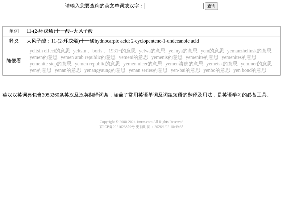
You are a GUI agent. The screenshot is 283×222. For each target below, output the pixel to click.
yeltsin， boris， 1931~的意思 (104, 50)
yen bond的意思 (249, 70)
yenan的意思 (68, 70)
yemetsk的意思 (222, 63)
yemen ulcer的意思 (143, 63)
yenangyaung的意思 (104, 70)
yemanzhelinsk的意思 (249, 50)
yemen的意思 (44, 57)
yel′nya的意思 (183, 50)
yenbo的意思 (216, 70)
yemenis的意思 (166, 57)
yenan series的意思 (148, 70)
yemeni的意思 (133, 57)
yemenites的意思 (239, 57)
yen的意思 (41, 70)
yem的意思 (212, 50)
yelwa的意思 (152, 50)
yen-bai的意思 (185, 70)
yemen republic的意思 (97, 63)
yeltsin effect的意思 (50, 50)
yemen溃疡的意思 (184, 63)
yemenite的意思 (202, 57)
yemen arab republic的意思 (88, 57)
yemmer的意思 (256, 63)
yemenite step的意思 (51, 63)
